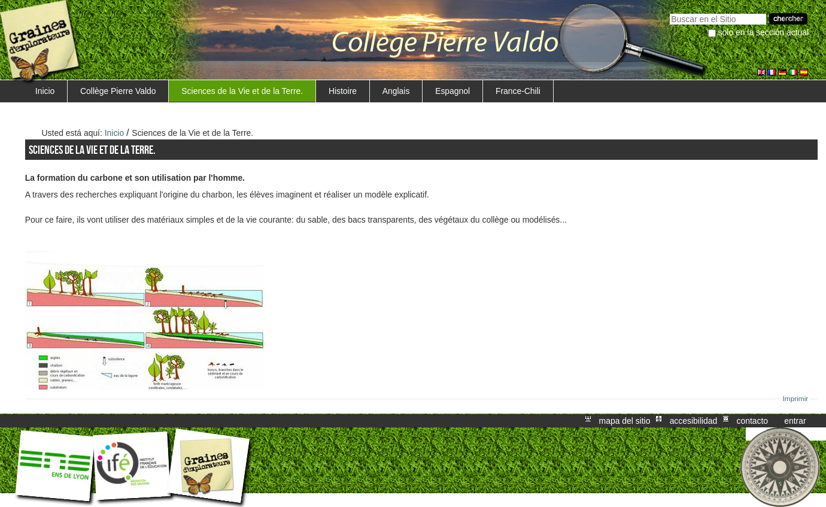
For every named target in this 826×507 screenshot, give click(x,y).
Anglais (396, 91)
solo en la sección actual (763, 32)
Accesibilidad (694, 421)
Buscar (669, 12)
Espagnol (452, 91)
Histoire (343, 91)
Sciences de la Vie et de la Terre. (242, 91)
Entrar (795, 421)
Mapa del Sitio (625, 421)
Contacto (752, 421)
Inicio (44, 91)
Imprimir (796, 398)
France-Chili (518, 91)
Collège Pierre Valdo (118, 91)
